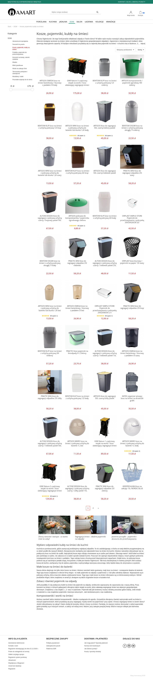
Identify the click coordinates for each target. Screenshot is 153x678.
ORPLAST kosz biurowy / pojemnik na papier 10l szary (132, 262)
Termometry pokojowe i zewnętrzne (19, 72)
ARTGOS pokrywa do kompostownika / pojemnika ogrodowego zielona (77, 218)
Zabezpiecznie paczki (53, 646)
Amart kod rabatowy (14, 666)
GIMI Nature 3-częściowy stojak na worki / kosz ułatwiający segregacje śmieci (77, 82)
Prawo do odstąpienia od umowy (18, 651)
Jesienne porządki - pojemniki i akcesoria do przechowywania (124, 537)
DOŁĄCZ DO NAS (131, 639)
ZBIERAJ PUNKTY (138, 2)
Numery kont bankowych (92, 646)
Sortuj (140, 50)
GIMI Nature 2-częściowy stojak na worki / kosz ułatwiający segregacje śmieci (50, 488)
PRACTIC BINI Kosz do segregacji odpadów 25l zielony (104, 488)
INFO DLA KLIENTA (17, 639)
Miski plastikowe (17, 65)
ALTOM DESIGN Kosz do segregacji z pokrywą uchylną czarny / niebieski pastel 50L (50, 443)
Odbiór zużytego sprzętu (16, 654)
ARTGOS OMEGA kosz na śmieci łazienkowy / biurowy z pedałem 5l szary (132, 353)
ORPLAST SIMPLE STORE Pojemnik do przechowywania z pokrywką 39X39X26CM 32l (132, 219)
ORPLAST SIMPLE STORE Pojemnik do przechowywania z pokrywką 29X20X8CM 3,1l (105, 309)
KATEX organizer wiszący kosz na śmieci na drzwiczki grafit (132, 398)
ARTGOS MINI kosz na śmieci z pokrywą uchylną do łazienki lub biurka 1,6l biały (77, 127)
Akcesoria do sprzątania (20, 41)
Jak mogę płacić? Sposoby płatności (96, 643)
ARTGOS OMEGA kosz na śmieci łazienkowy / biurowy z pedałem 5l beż (77, 308)
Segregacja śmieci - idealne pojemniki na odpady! (90, 537)
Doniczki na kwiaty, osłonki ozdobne (21, 58)
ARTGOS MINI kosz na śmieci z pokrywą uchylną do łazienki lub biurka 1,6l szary (50, 173)
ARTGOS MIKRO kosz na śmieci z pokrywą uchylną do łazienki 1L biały (132, 443)
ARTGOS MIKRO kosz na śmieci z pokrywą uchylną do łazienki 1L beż (77, 443)
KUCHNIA (53, 21)
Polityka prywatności (53, 643)
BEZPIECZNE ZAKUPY (57, 639)
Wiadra (14, 62)
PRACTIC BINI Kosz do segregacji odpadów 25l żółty (50, 397)
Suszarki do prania (18, 44)
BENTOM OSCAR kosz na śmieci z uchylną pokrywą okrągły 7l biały (49, 263)
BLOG (128, 2)
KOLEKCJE (100, 21)
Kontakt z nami (13, 646)
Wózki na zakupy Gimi (19, 68)
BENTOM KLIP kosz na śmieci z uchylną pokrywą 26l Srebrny (50, 353)
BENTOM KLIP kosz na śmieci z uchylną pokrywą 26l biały (105, 217)
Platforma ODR (51, 649)
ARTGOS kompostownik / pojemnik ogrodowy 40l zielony (132, 82)
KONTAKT (121, 2)
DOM (72, 21)
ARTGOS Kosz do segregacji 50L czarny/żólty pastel (104, 397)
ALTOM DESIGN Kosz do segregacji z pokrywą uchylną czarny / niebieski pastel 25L (105, 263)
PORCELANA (41, 21)
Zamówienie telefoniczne (16, 643)
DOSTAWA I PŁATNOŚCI (96, 639)
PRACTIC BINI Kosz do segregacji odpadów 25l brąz (132, 307)
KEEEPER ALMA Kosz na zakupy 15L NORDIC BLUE (132, 487)
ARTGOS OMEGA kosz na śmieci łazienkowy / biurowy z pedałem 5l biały (49, 82)
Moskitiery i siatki (17, 76)
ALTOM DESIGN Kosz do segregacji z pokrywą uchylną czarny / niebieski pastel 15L (105, 353)
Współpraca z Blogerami (16, 663)
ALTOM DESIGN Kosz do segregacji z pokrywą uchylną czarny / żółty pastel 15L (77, 488)
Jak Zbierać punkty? (90, 649)
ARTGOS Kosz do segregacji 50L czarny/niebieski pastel (104, 172)
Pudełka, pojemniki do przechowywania (19, 53)
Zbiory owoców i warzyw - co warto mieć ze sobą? (53, 537)
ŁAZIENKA (89, 21)
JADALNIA (63, 21)
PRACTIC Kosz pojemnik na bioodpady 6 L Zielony (77, 352)
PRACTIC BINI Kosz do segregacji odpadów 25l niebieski (77, 263)
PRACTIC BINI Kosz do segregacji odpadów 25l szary (132, 173)
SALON (79, 21)
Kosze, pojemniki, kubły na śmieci (21, 48)
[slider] (10, 89)
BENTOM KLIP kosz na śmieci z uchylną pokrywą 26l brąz (77, 172)
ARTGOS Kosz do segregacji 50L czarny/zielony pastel (104, 126)
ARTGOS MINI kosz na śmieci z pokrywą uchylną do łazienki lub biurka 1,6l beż (50, 308)
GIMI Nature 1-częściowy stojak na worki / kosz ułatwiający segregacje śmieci (105, 443)
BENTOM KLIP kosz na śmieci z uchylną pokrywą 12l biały (77, 397)
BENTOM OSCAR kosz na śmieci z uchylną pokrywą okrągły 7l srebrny (132, 127)
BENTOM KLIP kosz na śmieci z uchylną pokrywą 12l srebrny (105, 82)
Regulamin (11, 669)
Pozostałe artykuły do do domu (22, 79)
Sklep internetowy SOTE (137, 675)
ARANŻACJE (110, 21)
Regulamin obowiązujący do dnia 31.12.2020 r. (23, 649)
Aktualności (12, 660)
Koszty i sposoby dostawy (92, 651)
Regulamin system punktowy (17, 657)
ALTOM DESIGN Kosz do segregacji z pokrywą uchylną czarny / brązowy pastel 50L (50, 218)
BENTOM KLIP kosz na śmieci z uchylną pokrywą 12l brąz (50, 126)
